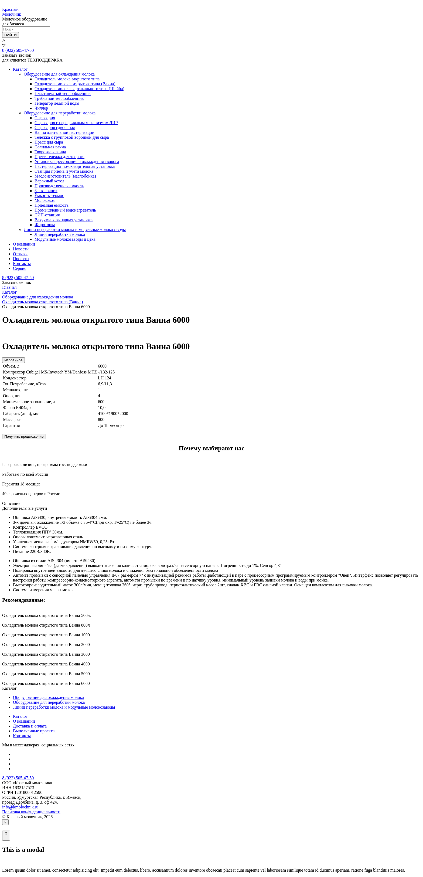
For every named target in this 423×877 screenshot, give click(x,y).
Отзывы (20, 253)
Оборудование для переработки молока (59, 113)
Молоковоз (44, 200)
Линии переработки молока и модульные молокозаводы (75, 229)
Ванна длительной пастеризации (64, 132)
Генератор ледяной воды (57, 103)
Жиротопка (45, 224)
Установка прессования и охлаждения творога (77, 161)
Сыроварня (45, 117)
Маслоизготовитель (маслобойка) (65, 176)
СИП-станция (47, 215)
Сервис (19, 268)
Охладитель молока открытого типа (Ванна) (75, 83)
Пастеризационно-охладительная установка (75, 166)
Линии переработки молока (60, 234)
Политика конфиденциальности (31, 812)
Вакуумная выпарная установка (64, 219)
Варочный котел (49, 181)
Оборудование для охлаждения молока (59, 74)
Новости (21, 249)
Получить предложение (24, 436)
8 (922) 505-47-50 (18, 50)
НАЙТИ (10, 35)
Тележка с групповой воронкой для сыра (72, 137)
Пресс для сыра (49, 142)
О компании (24, 244)
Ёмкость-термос (49, 195)
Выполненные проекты (34, 731)
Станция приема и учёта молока (64, 171)
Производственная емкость (59, 185)
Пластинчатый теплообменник (63, 93)
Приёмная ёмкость (52, 205)
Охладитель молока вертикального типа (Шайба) (79, 88)
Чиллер (41, 108)
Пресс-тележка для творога (59, 156)
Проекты (21, 258)
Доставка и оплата (30, 726)
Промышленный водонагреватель (65, 210)
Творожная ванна (50, 151)
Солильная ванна (50, 147)
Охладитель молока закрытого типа (67, 79)
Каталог (20, 69)
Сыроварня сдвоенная (55, 127)
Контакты (22, 263)
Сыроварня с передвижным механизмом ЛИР (76, 122)
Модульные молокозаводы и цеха (65, 239)
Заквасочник (46, 190)
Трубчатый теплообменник (59, 98)
